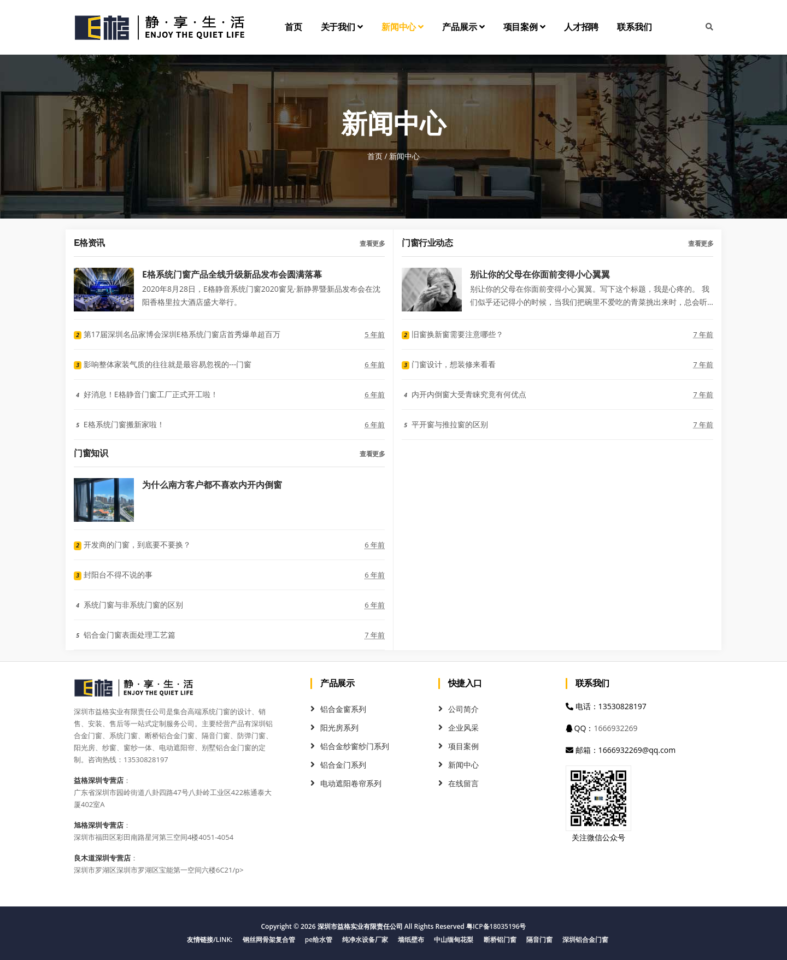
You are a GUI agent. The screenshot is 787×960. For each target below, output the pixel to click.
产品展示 (463, 27)
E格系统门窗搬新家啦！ (119, 424)
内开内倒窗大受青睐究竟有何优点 (464, 394)
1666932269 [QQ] (615, 728)
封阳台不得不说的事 (113, 574)
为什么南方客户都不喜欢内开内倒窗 (212, 484)
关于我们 (342, 27)
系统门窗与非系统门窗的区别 (128, 604)
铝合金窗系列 (343, 709)
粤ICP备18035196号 (496, 926)
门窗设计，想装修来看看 (449, 364)
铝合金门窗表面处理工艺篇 (124, 634)
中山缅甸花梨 (453, 939)
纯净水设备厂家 (365, 939)
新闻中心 (402, 27)
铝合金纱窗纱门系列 (354, 746)
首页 (293, 27)
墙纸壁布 (411, 939)
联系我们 (634, 27)
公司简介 (463, 709)
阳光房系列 (339, 727)
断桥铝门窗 (500, 939)
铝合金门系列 (343, 764)
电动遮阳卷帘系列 (350, 783)
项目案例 (524, 27)
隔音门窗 (539, 939)
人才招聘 (581, 27)
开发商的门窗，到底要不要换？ (132, 544)
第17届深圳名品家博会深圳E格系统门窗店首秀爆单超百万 (177, 334)
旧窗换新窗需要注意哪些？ (452, 334)
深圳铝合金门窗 (585, 939)
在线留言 (463, 783)
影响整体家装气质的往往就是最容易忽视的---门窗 (162, 364)
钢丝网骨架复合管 (269, 939)
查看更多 (372, 243)
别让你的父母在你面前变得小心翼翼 (540, 274)
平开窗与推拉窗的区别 (445, 424)
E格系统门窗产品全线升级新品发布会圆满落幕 (232, 274)
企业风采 (463, 727)
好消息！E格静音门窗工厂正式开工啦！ (146, 394)
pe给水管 (318, 939)
